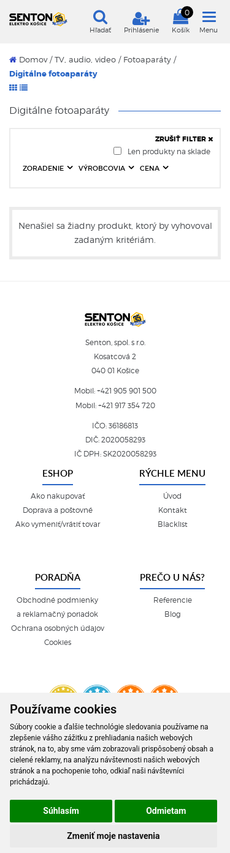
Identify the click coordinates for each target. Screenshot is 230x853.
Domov (28, 59)
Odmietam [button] (166, 811)
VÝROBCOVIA (103, 168)
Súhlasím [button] (61, 811)
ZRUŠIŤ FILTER (184, 139)
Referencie (172, 600)
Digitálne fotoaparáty (53, 74)
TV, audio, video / (88, 59)
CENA (150, 168)
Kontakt (172, 510)
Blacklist (173, 524)
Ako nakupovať (58, 496)
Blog (172, 614)
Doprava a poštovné (58, 510)
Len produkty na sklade (161, 151)
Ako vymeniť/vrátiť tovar (57, 524)
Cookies (57, 642)
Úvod (172, 496)
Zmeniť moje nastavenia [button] (113, 836)
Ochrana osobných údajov (57, 628)
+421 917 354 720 (126, 405)
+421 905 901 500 (126, 391)
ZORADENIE (44, 168)
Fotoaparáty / (149, 59)
